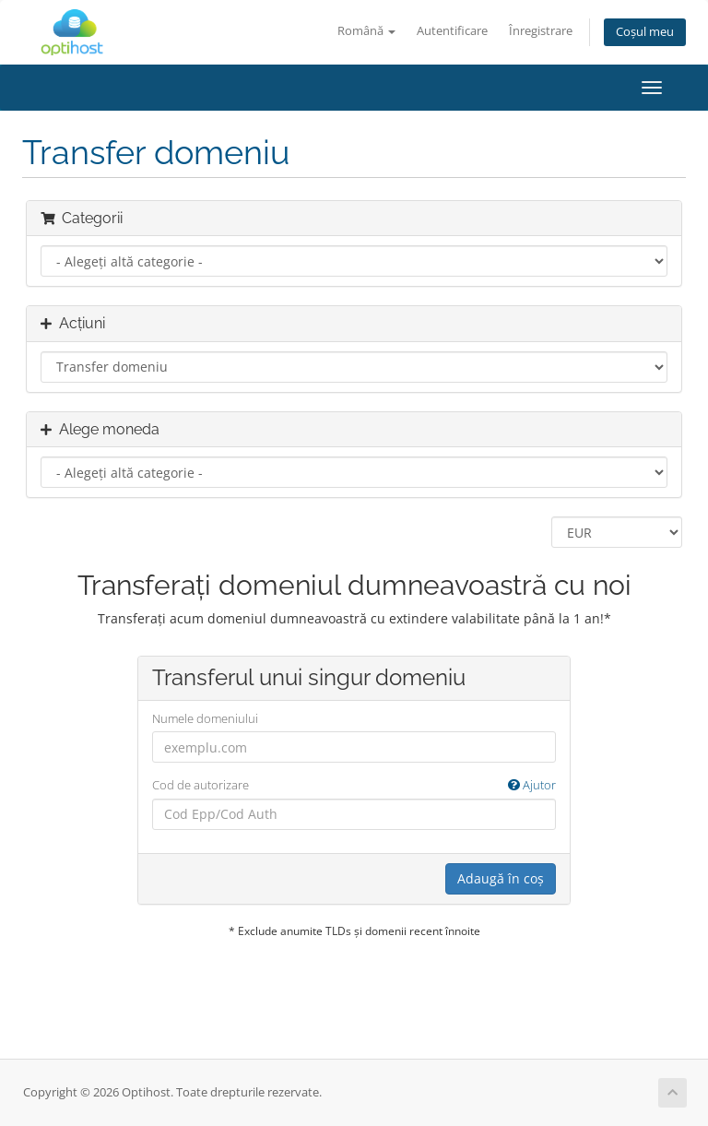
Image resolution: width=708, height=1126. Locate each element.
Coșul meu (645, 32)
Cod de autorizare (354, 785)
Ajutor (532, 784)
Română (366, 31)
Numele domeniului (205, 718)
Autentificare (452, 31)
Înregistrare (540, 31)
